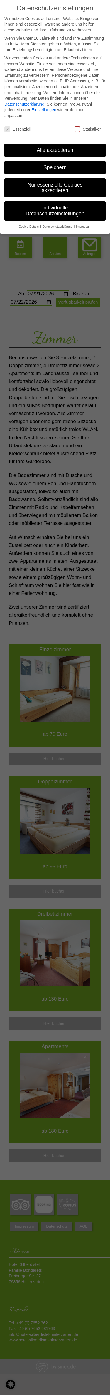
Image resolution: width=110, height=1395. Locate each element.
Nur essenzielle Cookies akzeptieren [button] (55, 188)
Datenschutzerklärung (24, 104)
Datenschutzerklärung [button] (58, 226)
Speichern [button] (55, 167)
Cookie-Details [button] (29, 226)
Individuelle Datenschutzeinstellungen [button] (55, 211)
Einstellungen (44, 109)
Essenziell (17, 129)
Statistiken (88, 129)
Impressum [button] (83, 226)
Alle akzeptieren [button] (55, 150)
